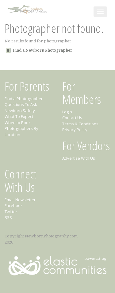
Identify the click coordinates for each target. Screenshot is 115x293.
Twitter (11, 211)
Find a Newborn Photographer (42, 50)
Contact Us (72, 117)
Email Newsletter (20, 199)
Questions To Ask (21, 104)
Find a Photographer (24, 98)
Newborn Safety (20, 110)
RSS (8, 217)
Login (67, 112)
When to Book (18, 122)
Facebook (14, 205)
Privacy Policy (74, 129)
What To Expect (19, 116)
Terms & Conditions (80, 124)
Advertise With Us (78, 158)
